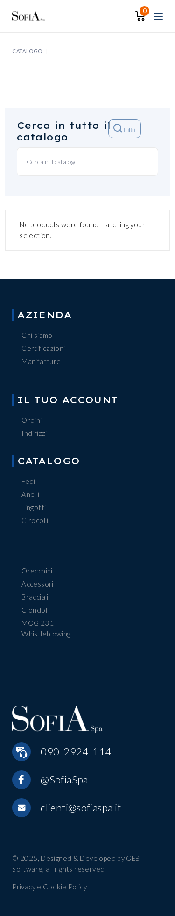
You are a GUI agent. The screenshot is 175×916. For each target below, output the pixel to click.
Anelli (30, 494)
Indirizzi (34, 433)
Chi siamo (36, 335)
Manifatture (41, 361)
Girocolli (34, 520)
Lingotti (33, 507)
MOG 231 (37, 623)
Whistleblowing (45, 633)
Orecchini (36, 570)
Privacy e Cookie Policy (49, 886)
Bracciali (34, 597)
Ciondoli (35, 610)
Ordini (31, 420)
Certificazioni (43, 348)
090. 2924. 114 (76, 751)
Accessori (37, 584)
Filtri (124, 128)
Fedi (28, 481)
